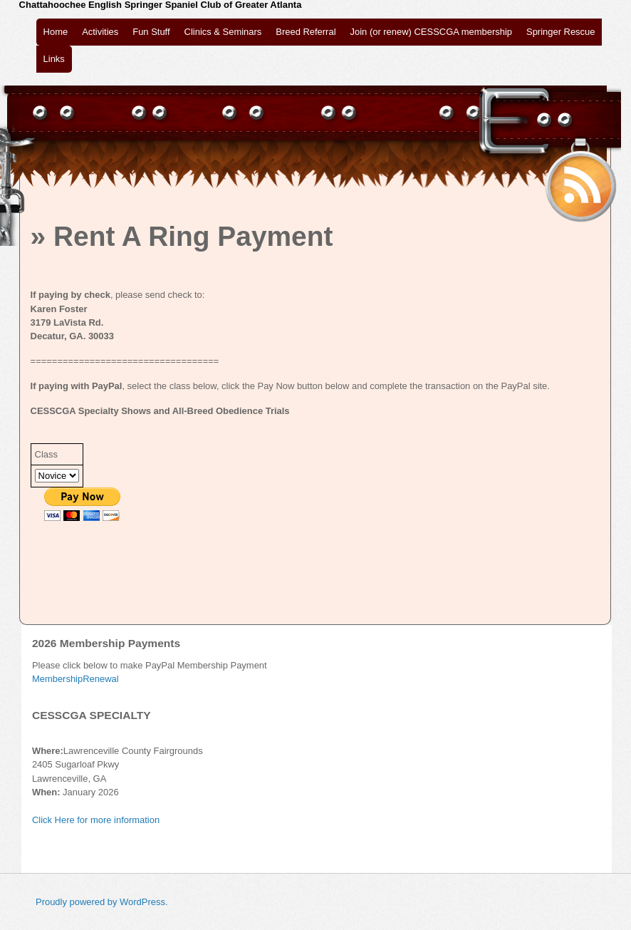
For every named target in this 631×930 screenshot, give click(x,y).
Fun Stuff (151, 31)
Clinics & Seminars (223, 31)
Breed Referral (305, 31)
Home (55, 31)
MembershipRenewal (75, 678)
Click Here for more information (96, 820)
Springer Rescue (560, 31)
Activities (100, 31)
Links (54, 58)
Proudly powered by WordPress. (102, 902)
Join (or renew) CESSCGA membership (431, 31)
